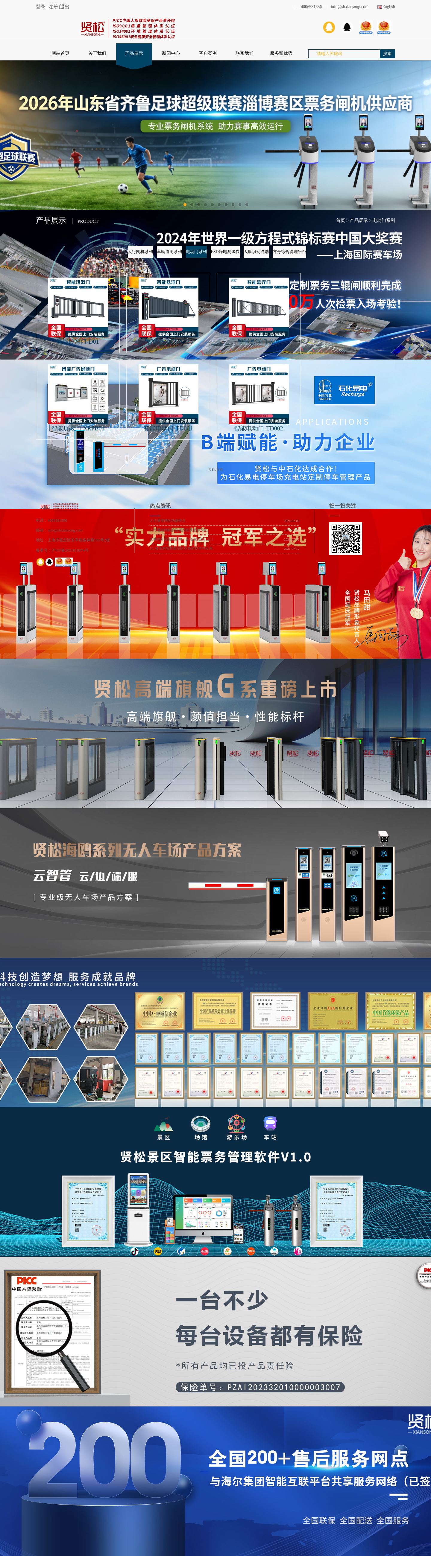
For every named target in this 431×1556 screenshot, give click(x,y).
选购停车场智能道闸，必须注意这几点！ (182, 539)
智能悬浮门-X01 (258, 341)
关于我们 (97, 53)
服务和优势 (281, 53)
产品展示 (134, 53)
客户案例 (208, 53)
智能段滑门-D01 (78, 341)
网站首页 (60, 53)
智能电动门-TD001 (168, 428)
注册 (53, 6)
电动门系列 (384, 220)
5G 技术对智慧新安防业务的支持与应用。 (183, 548)
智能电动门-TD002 (258, 428)
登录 (40, 6)
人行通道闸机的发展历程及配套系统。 (180, 530)
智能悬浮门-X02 (168, 341)
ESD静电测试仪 (225, 251)
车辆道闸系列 (169, 251)
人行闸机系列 (140, 251)
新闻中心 (171, 53)
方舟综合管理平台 (289, 251)
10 (246, 204)
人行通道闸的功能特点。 (169, 521)
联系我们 (245, 53)
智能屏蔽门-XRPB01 (78, 428)
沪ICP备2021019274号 (70, 550)
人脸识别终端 (256, 251)
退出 (64, 6)
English (386, 6)
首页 (340, 220)
